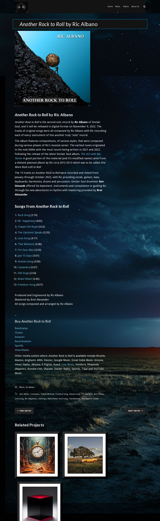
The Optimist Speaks (30, 232)
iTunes (19, 332)
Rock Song (24, 214)
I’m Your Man (26, 249)
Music (117, 7)
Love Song (24, 237)
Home (110, 7)
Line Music (68, 364)
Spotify (19, 345)
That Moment (26, 243)
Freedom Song (26, 284)
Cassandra (24, 266)
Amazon (20, 336)
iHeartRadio (22, 349)
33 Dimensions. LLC (88, 514)
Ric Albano (30, 387)
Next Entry (135, 410)
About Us (135, 7)
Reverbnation (23, 341)
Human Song (25, 261)
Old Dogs (23, 272)
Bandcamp (21, 327)
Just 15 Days (25, 255)
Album (21, 387)
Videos (126, 7)
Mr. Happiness (26, 220)
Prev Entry (24, 410)
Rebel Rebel (25, 278)
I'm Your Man (86, 394)
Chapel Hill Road (28, 226)
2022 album (24, 394)
